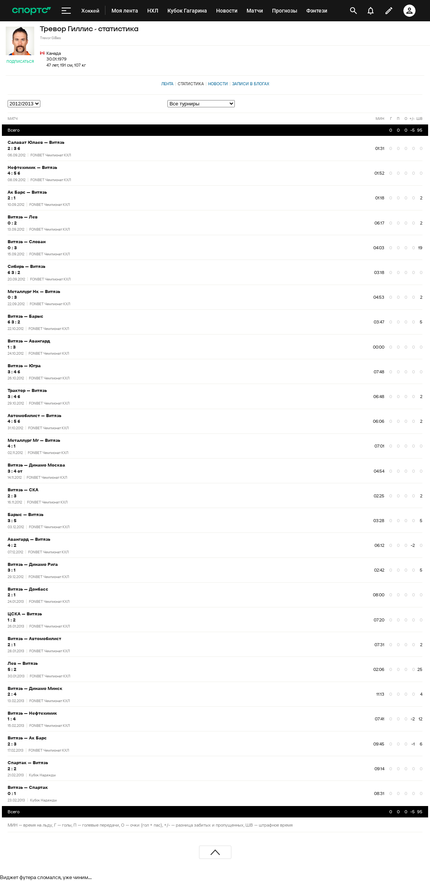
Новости (218, 83)
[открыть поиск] (354, 11)
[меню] (66, 10)
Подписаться (20, 61)
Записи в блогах (250, 83)
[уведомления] (371, 11)
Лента (167, 83)
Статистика (191, 83)
